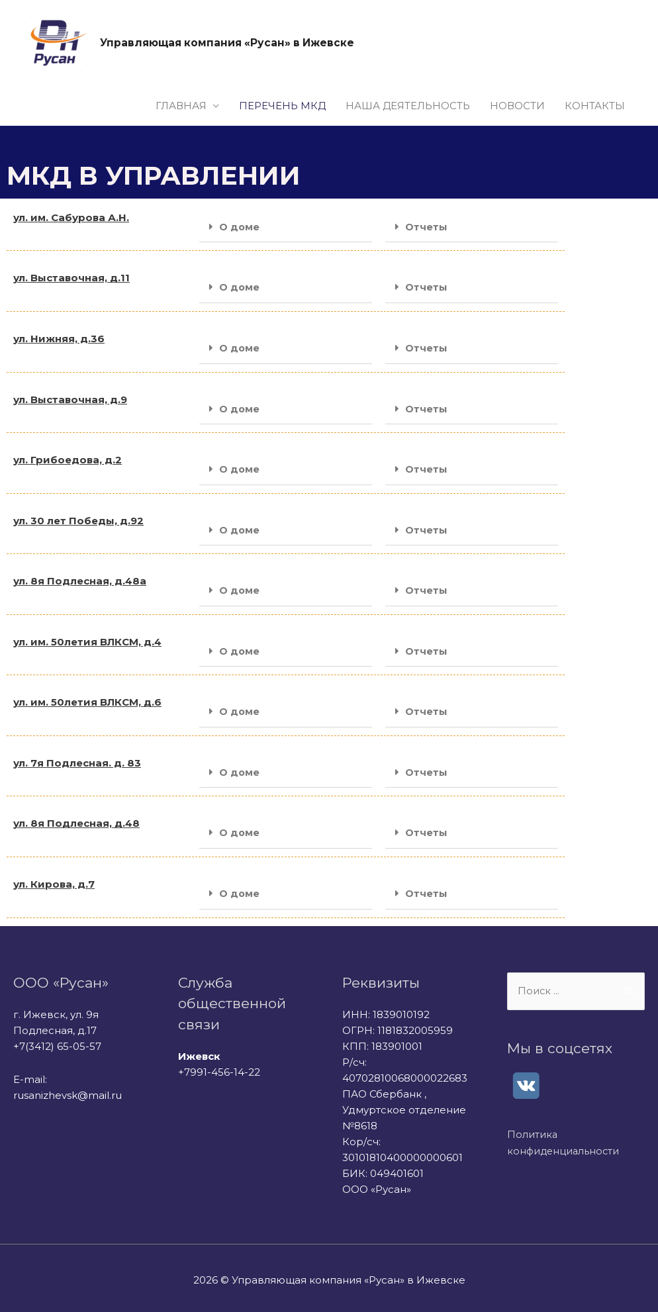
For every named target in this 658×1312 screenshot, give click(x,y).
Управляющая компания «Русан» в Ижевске (230, 43)
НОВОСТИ (517, 106)
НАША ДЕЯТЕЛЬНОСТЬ (408, 106)
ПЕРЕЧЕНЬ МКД (282, 106)
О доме (239, 227)
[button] (285, 227)
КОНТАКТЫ (595, 106)
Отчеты (426, 227)
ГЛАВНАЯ (181, 106)
